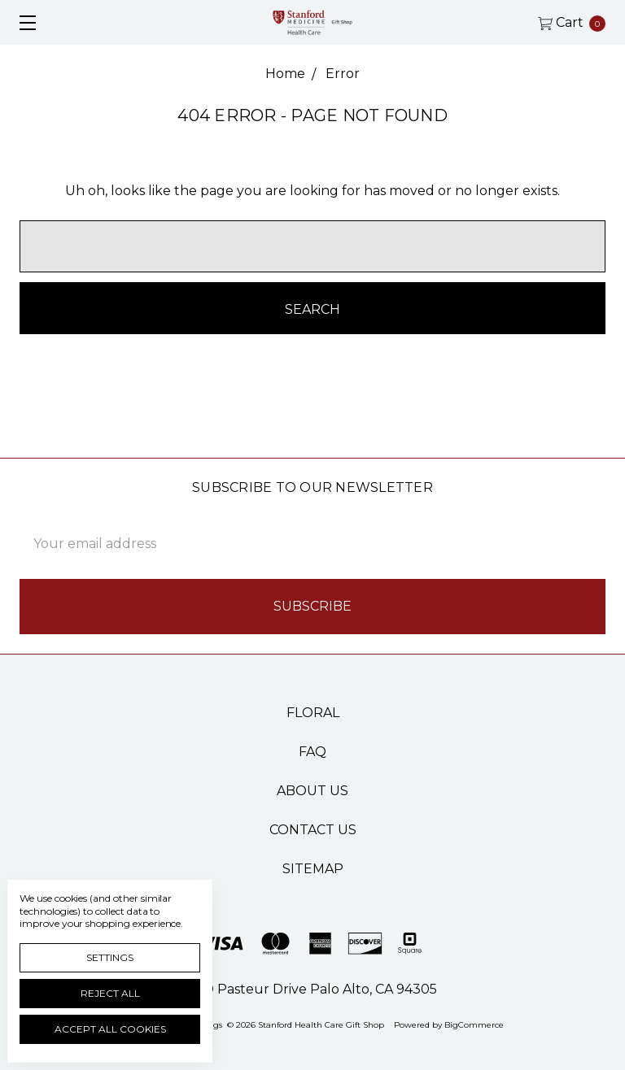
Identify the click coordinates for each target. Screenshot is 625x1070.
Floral (312, 712)
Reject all (110, 993)
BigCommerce (474, 1025)
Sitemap (312, 868)
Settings (109, 957)
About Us (312, 790)
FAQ (312, 751)
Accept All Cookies (110, 1029)
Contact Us (312, 829)
